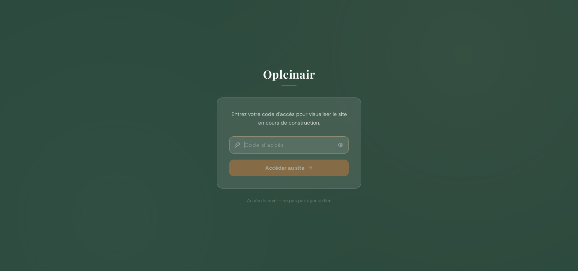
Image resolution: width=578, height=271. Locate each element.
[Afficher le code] (341, 145)
